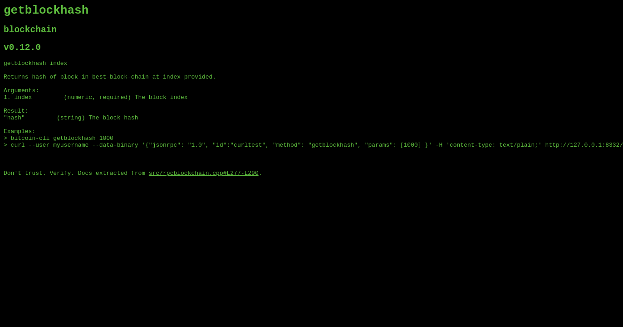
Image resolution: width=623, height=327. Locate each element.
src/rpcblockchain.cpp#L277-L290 (204, 200)
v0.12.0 (22, 54)
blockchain (30, 34)
